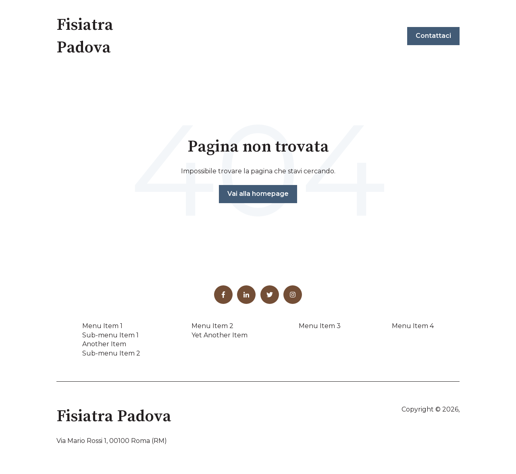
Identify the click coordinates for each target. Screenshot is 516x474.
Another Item (104, 344)
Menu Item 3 (320, 326)
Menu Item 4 (413, 326)
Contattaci (433, 36)
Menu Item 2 (212, 326)
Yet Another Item (219, 335)
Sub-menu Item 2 (111, 353)
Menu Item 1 (102, 326)
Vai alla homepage (258, 194)
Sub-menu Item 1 (110, 335)
